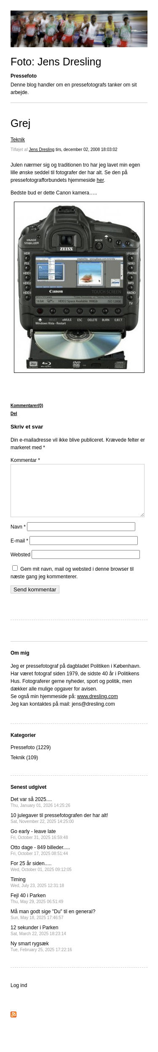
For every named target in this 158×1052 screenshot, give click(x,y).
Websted (20, 565)
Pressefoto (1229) (31, 758)
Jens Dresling (42, 149)
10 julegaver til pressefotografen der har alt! (59, 828)
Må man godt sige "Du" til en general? (53, 924)
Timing (37, 892)
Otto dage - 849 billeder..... (40, 860)
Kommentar (25, 460)
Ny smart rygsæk (41, 956)
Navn (18, 537)
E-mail (19, 551)
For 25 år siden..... (41, 876)
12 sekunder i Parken (38, 940)
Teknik (18, 140)
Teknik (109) (24, 768)
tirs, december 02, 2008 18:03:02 (87, 149)
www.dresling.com (97, 706)
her (100, 180)
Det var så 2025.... (40, 812)
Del (14, 413)
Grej (20, 123)
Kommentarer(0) (27, 405)
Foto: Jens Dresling (56, 61)
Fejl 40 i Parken (37, 908)
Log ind (19, 995)
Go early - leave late (39, 844)
